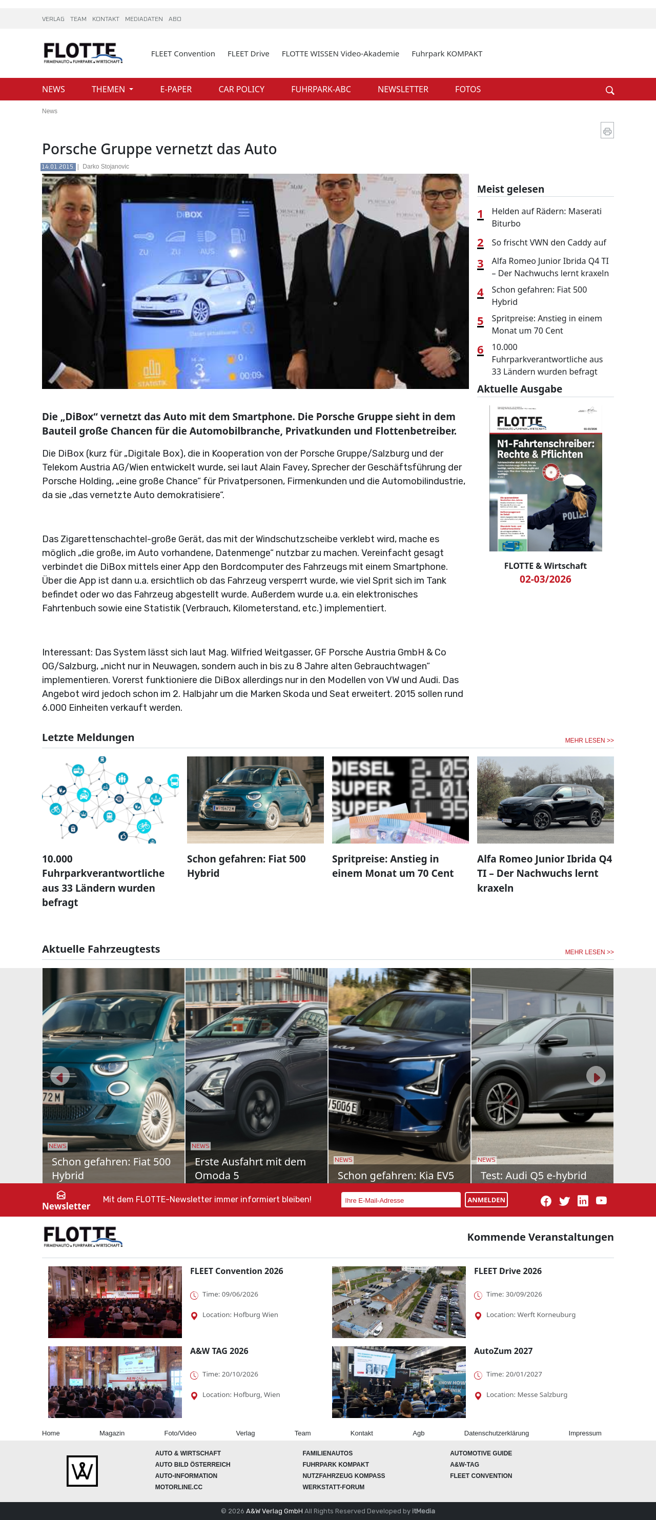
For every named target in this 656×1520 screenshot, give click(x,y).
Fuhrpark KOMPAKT (447, 53)
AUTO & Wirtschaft (188, 1453)
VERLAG (54, 19)
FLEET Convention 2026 (236, 1271)
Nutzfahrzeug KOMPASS (343, 1476)
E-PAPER (177, 89)
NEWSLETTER (404, 89)
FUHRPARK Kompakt (335, 1464)
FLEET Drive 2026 (508, 1271)
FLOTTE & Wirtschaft (545, 565)
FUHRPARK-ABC (322, 89)
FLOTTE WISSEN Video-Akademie (341, 53)
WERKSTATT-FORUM (333, 1487)
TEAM (79, 19)
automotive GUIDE (481, 1453)
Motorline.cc (178, 1487)
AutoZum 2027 (503, 1351)
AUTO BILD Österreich (193, 1464)
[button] (60, 1075)
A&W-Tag (464, 1464)
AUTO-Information (186, 1476)
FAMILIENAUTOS (327, 1453)
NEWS (54, 89)
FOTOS (468, 89)
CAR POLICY (242, 89)
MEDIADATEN (145, 19)
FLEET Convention (183, 53)
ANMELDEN (486, 1199)
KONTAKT (106, 19)
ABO (175, 19)
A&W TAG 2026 (219, 1351)
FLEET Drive (249, 53)
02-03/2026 (545, 579)
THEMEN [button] (109, 89)
